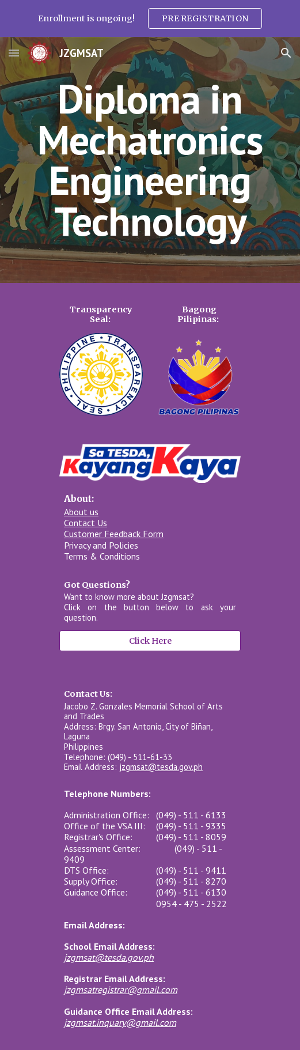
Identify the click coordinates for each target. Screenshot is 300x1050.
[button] (14, 53)
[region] (150, 18)
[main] (150, 160)
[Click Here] (150, 641)
